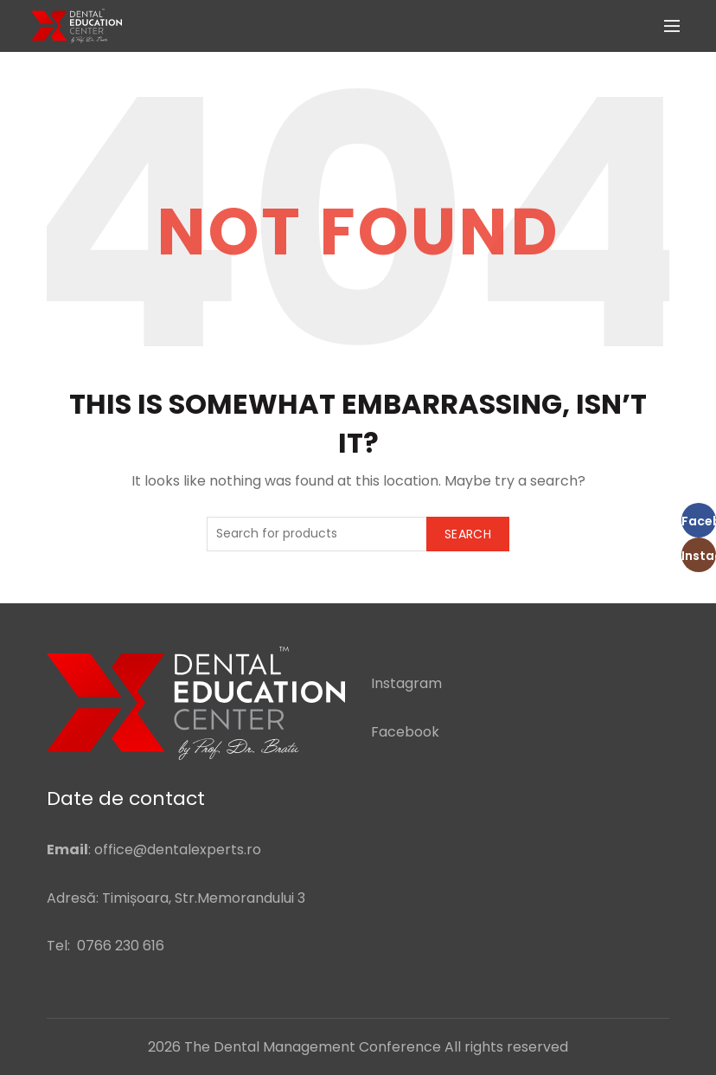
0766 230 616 (120, 946)
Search (467, 534)
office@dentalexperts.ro (177, 849)
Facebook (405, 732)
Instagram (406, 683)
